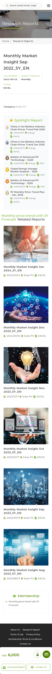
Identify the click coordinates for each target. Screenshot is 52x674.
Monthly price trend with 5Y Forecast (24, 603)
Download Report (13, 667)
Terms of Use (16, 634)
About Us (15, 630)
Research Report (31, 630)
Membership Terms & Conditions (25, 639)
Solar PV (21, 106)
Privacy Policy (33, 634)
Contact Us (38, 667)
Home (5, 41)
